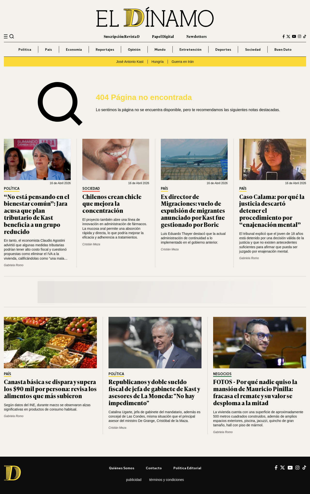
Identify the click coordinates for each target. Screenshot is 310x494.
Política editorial (187, 468)
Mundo (160, 49)
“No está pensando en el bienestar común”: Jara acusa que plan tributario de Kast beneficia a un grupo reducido (36, 214)
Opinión (134, 49)
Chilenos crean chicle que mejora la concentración (111, 203)
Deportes (223, 49)
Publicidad (133, 480)
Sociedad (253, 49)
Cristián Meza (91, 244)
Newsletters (196, 36)
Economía (74, 49)
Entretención (190, 49)
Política (24, 49)
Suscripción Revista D (122, 36)
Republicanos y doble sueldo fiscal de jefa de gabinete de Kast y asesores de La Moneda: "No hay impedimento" (154, 392)
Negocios (222, 374)
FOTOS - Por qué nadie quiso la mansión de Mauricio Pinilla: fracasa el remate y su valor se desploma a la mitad (255, 392)
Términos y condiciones (166, 480)
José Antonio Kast (130, 62)
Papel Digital (163, 36)
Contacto (154, 468)
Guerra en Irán (183, 62)
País (48, 49)
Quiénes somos (121, 468)
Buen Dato (283, 49)
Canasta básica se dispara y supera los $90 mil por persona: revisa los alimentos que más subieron (50, 388)
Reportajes (105, 49)
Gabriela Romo (13, 265)
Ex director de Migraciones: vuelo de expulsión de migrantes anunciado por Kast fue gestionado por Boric (193, 210)
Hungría (158, 62)
